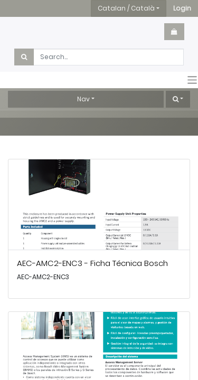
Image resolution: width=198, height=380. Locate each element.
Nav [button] (83, 98)
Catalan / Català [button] (126, 8)
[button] (182, 8)
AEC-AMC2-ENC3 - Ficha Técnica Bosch (92, 263)
